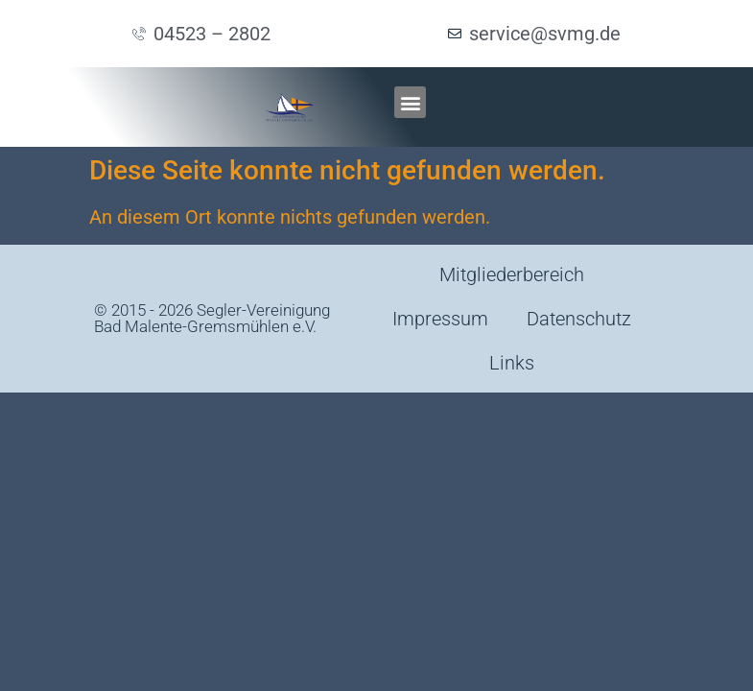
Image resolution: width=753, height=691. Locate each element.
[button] (410, 102)
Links (511, 362)
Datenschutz (579, 318)
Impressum (440, 318)
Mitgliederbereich (511, 274)
